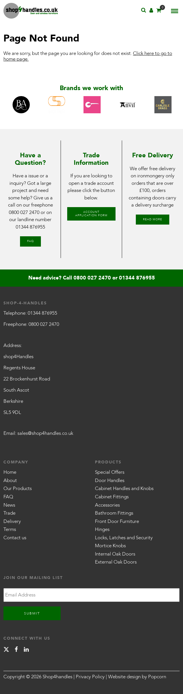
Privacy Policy (90, 676)
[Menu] (175, 11)
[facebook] (16, 650)
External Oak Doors (116, 562)
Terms (9, 529)
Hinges (102, 529)
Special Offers (109, 472)
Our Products (17, 488)
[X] (6, 650)
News (9, 505)
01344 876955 (30, 227)
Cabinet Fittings (112, 496)
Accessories (107, 505)
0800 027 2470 (24, 212)
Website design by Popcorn (137, 676)
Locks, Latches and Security (124, 537)
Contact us (14, 537)
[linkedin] (26, 650)
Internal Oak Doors (115, 554)
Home (9, 472)
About (10, 480)
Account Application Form (91, 213)
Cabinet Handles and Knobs (124, 488)
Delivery (12, 521)
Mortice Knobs (110, 545)
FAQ (30, 241)
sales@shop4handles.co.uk (45, 433)
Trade (9, 513)
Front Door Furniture (117, 521)
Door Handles (109, 480)
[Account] (151, 11)
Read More (152, 219)
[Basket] (158, 11)
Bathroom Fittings (114, 513)
